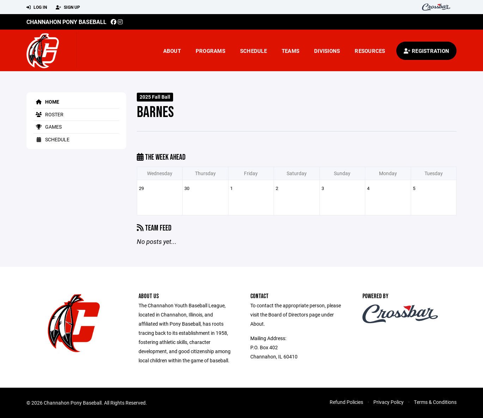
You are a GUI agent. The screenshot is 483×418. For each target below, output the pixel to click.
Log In (36, 7)
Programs (210, 50)
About (172, 50)
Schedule (253, 50)
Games (47, 126)
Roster (48, 114)
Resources (370, 50)
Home (46, 101)
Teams (290, 50)
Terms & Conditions (435, 402)
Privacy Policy (388, 402)
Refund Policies (346, 402)
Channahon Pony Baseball (66, 21)
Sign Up (68, 7)
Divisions (327, 50)
